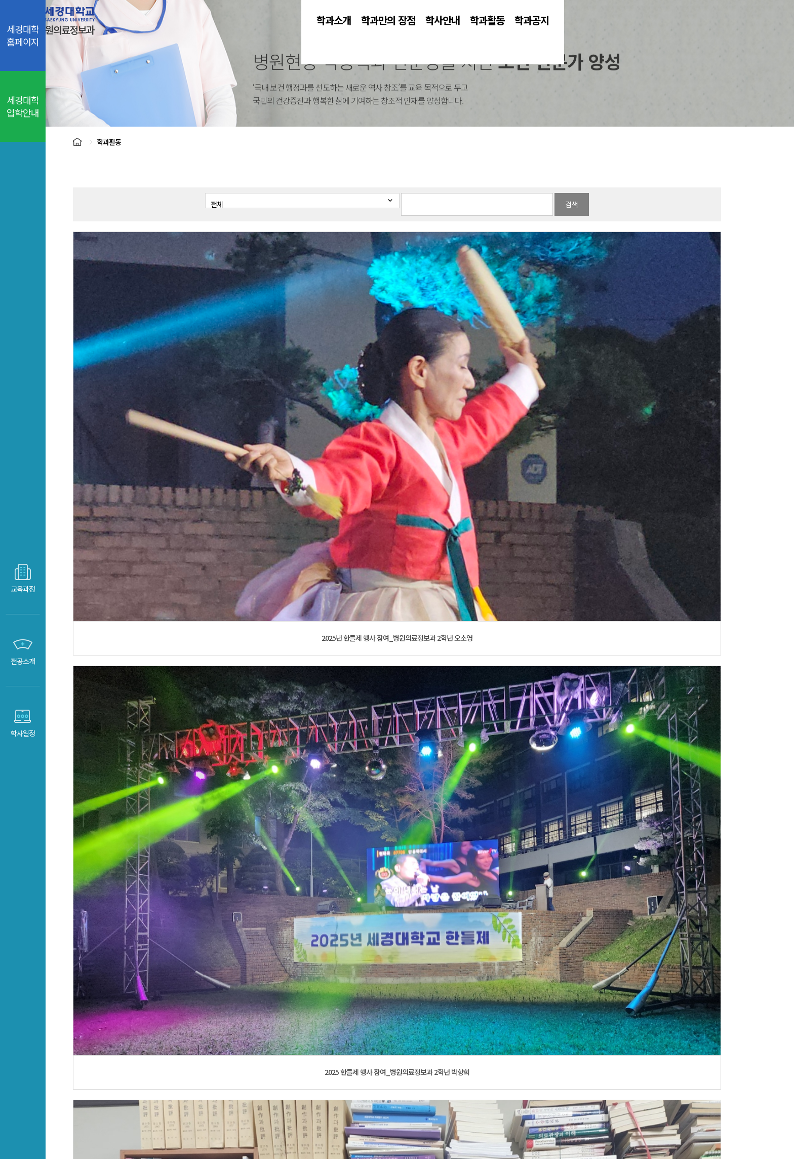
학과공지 (613, 35)
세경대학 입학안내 (23, 106)
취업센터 (396, 1017)
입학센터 (342, 1017)
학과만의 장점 (382, 35)
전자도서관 (455, 1017)
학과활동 (540, 35)
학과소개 (297, 35)
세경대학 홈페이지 (23, 35)
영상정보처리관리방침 (458, 1083)
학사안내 (467, 35)
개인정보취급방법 (373, 1083)
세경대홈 (288, 1017)
